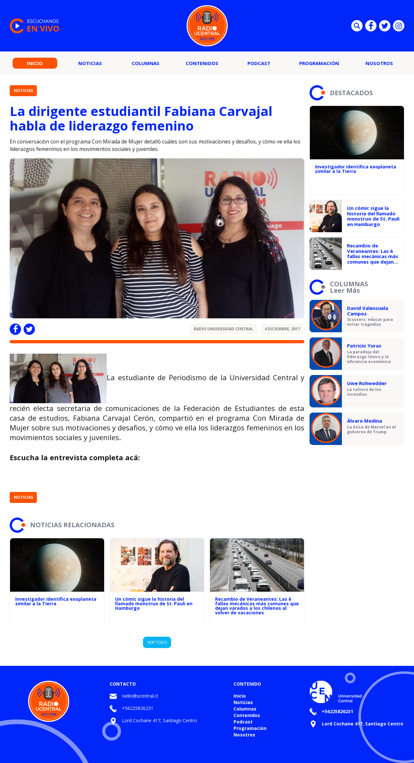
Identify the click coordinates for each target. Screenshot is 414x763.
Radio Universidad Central (223, 329)
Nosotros (379, 63)
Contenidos (202, 63)
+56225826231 (137, 708)
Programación (319, 63)
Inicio (35, 63)
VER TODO (157, 642)
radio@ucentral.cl (140, 696)
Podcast (258, 63)
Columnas (145, 63)
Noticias (90, 63)
